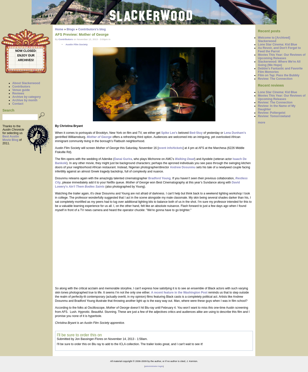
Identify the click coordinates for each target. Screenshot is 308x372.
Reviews (18, 93)
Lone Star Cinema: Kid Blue (277, 44)
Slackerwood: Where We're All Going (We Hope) (279, 63)
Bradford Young (159, 178)
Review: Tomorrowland (274, 116)
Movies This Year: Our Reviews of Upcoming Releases (281, 56)
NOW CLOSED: (26, 51)
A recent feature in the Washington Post (179, 292)
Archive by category (26, 97)
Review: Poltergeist (271, 112)
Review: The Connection (275, 78)
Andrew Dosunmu (183, 167)
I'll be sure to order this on (79, 335)
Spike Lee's (169, 133)
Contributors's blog (92, 29)
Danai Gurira (123, 159)
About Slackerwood (26, 83)
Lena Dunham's (235, 133)
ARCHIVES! (26, 60)
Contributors (21, 86)
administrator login (154, 366)
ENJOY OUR (26, 55)
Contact (17, 103)
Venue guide (21, 90)
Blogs (71, 29)
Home (59, 29)
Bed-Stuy (195, 133)
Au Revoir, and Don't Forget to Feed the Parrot (279, 49)
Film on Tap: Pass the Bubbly (278, 75)
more (261, 122)
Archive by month (24, 100)
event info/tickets (171, 148)
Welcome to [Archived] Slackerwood (274, 39)
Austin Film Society (76, 44)
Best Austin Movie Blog (10, 138)
